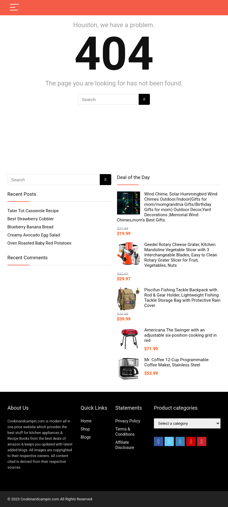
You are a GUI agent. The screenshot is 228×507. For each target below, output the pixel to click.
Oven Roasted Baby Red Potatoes (39, 243)
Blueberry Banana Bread (30, 227)
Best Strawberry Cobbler (30, 218)
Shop (85, 429)
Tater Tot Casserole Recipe (33, 210)
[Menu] (14, 7)
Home (86, 421)
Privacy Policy (127, 421)
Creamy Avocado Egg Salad (33, 235)
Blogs (86, 437)
